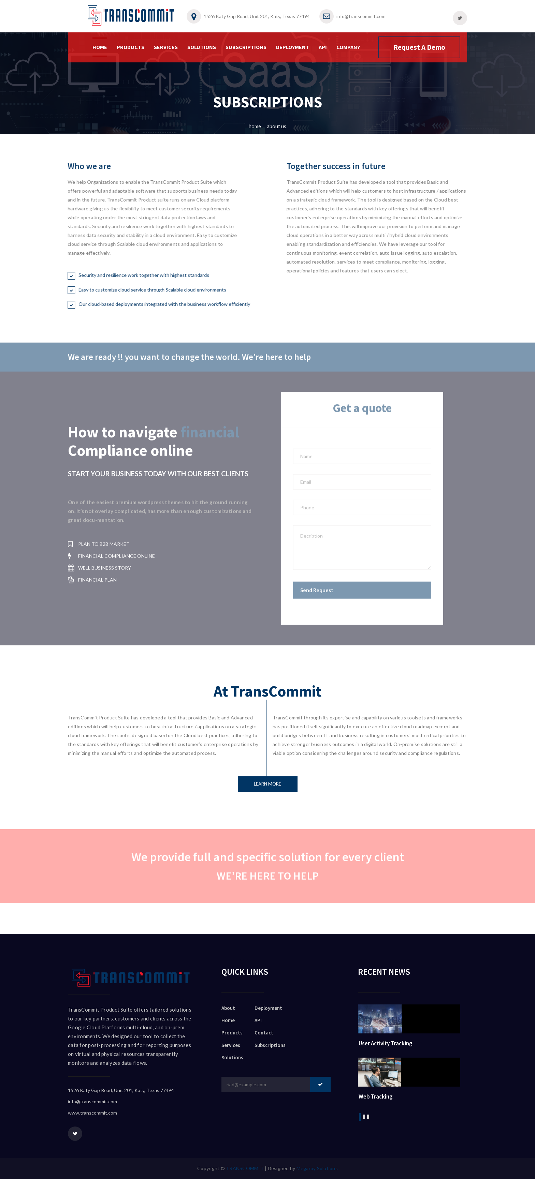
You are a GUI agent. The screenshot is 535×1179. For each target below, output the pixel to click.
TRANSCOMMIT (245, 1168)
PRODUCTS (130, 47)
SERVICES (166, 47)
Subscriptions (270, 1045)
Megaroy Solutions (317, 1168)
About (228, 1008)
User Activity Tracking (386, 1043)
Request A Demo (419, 47)
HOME (99, 47)
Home (255, 126)
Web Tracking (376, 1096)
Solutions (232, 1057)
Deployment (268, 1008)
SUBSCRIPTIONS (246, 47)
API (323, 47)
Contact (264, 1032)
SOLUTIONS (201, 47)
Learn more (267, 784)
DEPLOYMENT (292, 47)
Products (232, 1032)
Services (230, 1045)
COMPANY (348, 47)
